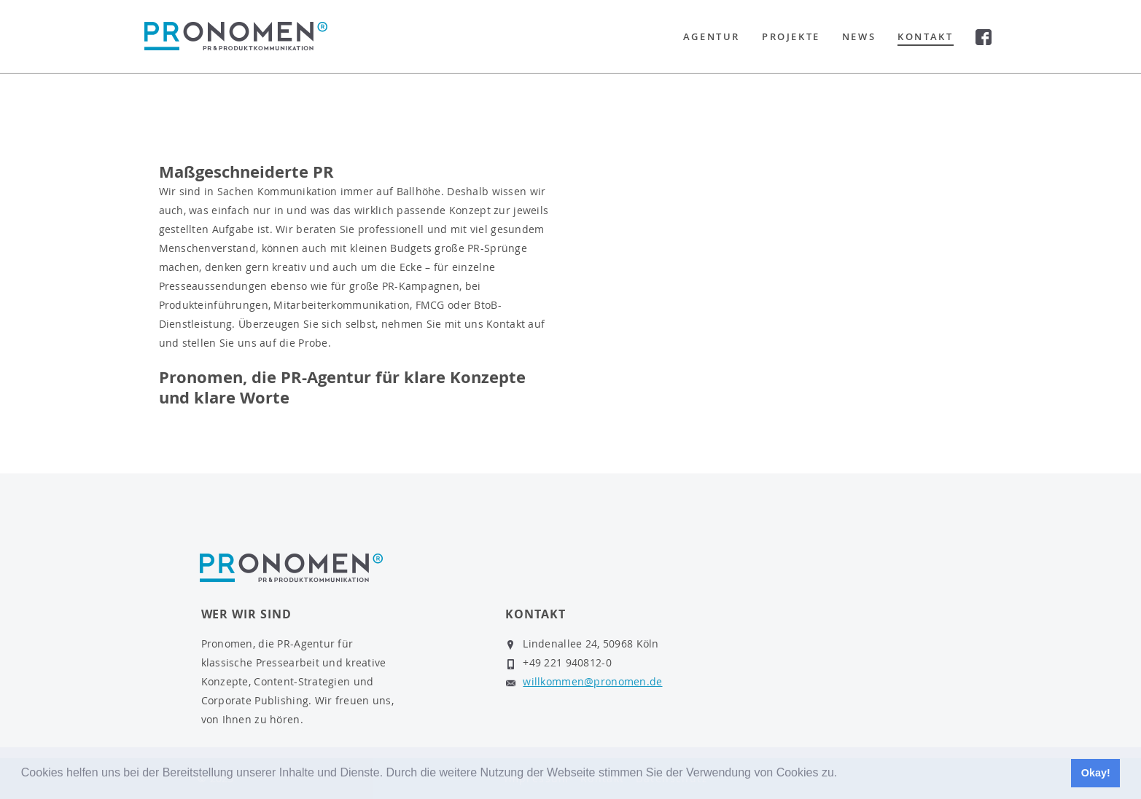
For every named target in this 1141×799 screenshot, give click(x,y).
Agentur (711, 36)
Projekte (791, 36)
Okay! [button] (1095, 773)
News (859, 36)
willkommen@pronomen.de (592, 681)
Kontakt (925, 36)
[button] (843, 774)
